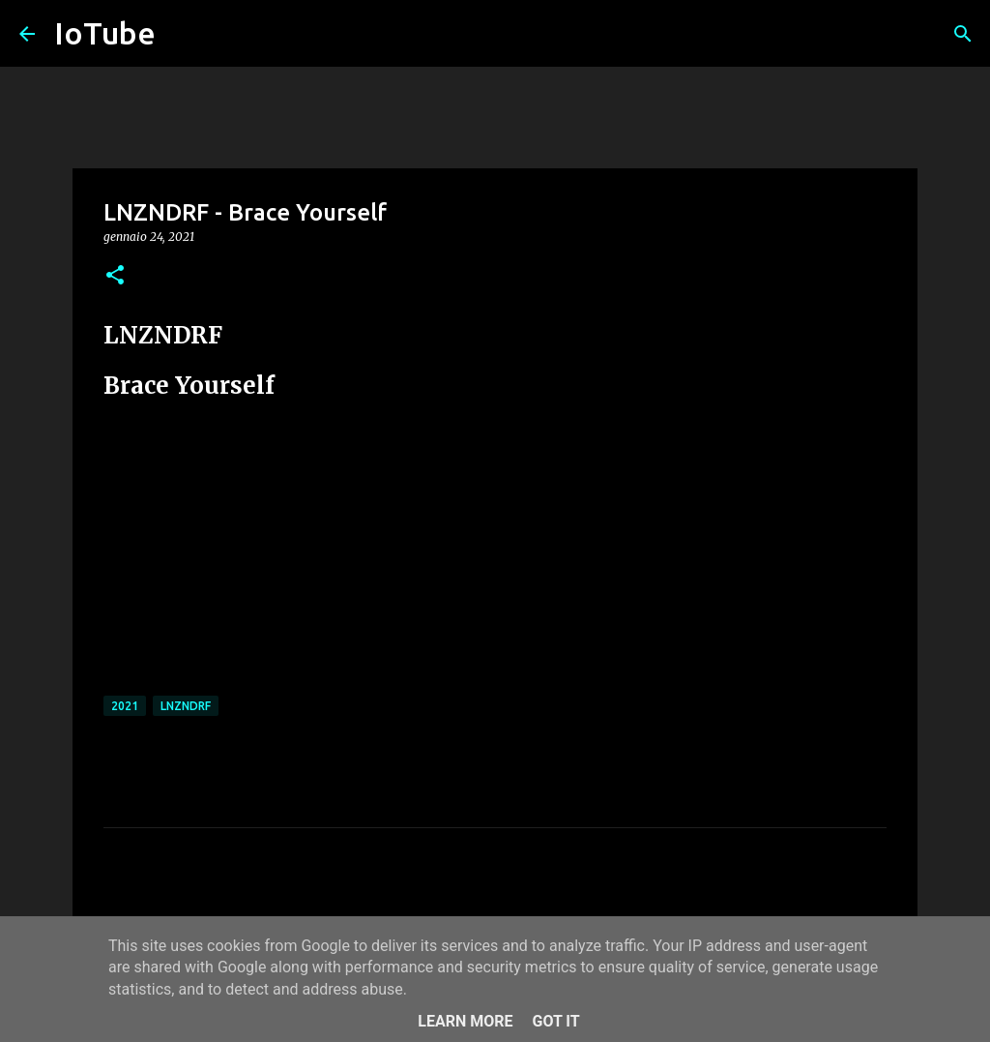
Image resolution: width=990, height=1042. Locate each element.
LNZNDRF (185, 706)
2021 (124, 706)
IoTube (105, 32)
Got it (555, 1021)
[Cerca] (963, 34)
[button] (115, 276)
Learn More (465, 1021)
